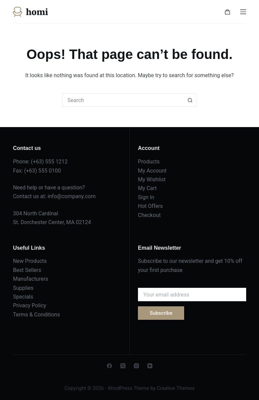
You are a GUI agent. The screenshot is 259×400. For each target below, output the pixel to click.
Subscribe (161, 313)
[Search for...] (122, 100)
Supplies (23, 288)
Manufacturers (30, 279)
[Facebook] (109, 365)
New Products (30, 261)
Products (149, 161)
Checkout (149, 215)
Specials (23, 297)
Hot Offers (150, 206)
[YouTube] (149, 365)
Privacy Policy (29, 305)
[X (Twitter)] (122, 365)
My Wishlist (152, 179)
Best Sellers (27, 270)
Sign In (146, 197)
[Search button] (190, 100)
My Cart (147, 188)
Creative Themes (176, 388)
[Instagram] (136, 365)
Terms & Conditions (36, 314)
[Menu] (243, 12)
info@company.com (71, 196)
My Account (152, 170)
